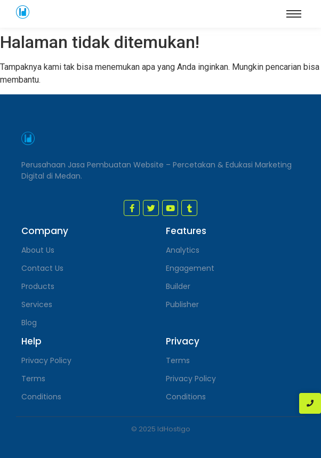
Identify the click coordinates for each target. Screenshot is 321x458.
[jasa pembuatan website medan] (22, 12)
